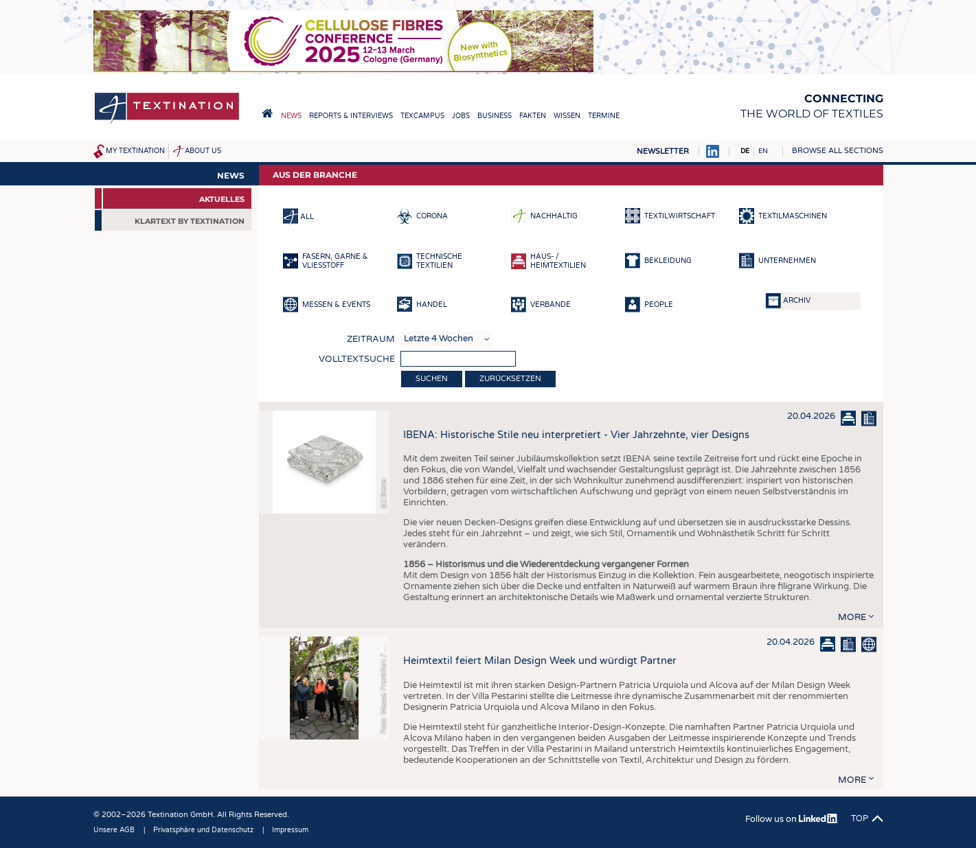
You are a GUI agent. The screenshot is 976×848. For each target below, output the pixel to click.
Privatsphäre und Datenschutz (203, 830)
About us (203, 151)
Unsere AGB (114, 830)
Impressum (290, 830)
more (852, 617)
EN (763, 151)
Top (859, 818)
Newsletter (663, 151)
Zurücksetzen (510, 378)
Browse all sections (837, 150)
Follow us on (791, 819)
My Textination (135, 151)
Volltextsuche (357, 359)
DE (744, 151)
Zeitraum (371, 339)
